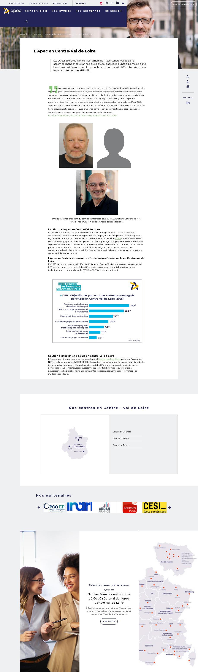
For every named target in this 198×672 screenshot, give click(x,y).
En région (113, 11)
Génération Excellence (109, 359)
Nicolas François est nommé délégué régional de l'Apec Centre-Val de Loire (109, 550)
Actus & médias (16, 3)
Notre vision (36, 11)
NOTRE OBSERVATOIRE (44, 652)
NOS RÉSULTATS (40, 657)
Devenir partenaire (38, 3)
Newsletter (110, 654)
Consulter (50, 616)
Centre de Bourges (122, 432)
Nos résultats (88, 11)
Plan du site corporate (138, 646)
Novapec (81, 3)
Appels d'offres (60, 3)
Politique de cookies (138, 654)
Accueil (23, 34)
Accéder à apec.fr (183, 4)
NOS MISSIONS (39, 647)
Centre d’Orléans (121, 438)
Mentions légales (137, 650)
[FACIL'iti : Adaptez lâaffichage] (101, 3)
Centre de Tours (120, 445)
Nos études (61, 11)
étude (118, 238)
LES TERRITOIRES (41, 662)
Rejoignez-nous (110, 646)
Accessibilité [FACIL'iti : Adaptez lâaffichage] (173, 656)
